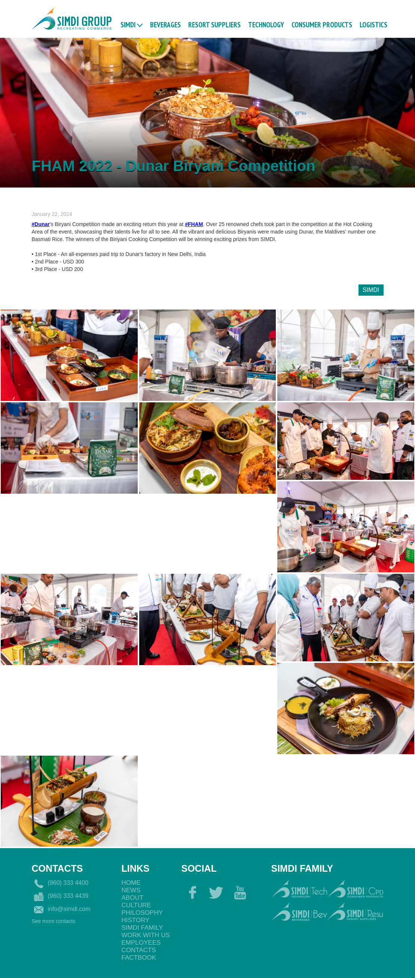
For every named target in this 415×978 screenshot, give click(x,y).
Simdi (127, 24)
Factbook (139, 957)
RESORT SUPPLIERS (214, 24)
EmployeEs (141, 942)
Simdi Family (142, 927)
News (131, 890)
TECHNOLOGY (266, 24)
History (136, 920)
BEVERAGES (165, 24)
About (133, 897)
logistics (373, 24)
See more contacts (54, 921)
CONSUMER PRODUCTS (322, 24)
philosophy (142, 912)
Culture (136, 905)
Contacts (139, 950)
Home (131, 882)
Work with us (146, 935)
